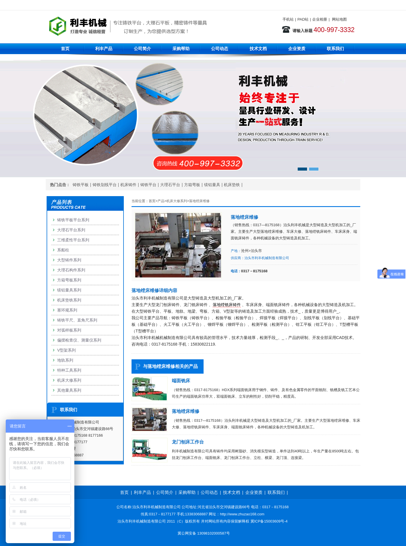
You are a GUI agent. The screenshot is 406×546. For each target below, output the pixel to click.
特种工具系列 (69, 370)
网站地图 (339, 19)
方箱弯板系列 (69, 280)
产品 (161, 201)
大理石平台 (170, 184)
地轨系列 (65, 360)
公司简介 (142, 48)
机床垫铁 (232, 184)
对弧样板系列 (69, 330)
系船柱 (63, 250)
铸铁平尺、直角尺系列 (77, 320)
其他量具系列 (69, 390)
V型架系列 (66, 350)
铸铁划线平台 (105, 184)
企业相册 (319, 19)
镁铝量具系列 (69, 290)
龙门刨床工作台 (188, 441)
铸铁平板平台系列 (73, 220)
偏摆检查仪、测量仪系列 (79, 340)
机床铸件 (128, 184)
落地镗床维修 (199, 201)
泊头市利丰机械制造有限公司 (266, 258)
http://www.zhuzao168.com (242, 514)
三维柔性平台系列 (73, 240)
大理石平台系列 (71, 230)
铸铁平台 (148, 184)
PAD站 (303, 19)
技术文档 (258, 48)
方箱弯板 (192, 184)
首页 (65, 48)
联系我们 (335, 48)
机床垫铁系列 (69, 300)
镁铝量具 (212, 184)
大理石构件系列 (71, 270)
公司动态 (219, 48)
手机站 (288, 19)
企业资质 (296, 48)
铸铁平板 (81, 184)
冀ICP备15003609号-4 (269, 521)
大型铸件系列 (69, 260)
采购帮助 (181, 48)
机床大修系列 (176, 201)
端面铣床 (181, 380)
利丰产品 (103, 48)
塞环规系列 (67, 310)
